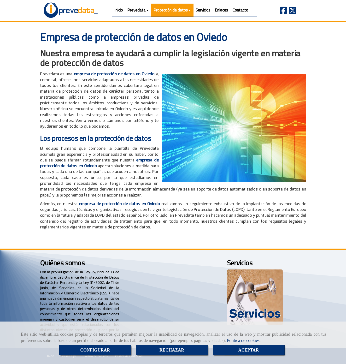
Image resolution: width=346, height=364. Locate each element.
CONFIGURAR (95, 350)
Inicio (118, 10)
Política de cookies (243, 340)
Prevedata (138, 10)
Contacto (240, 10)
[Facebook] (283, 11)
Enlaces (221, 10)
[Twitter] (292, 11)
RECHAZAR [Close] (171, 350)
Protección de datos (172, 10)
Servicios (203, 10)
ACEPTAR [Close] (248, 350)
